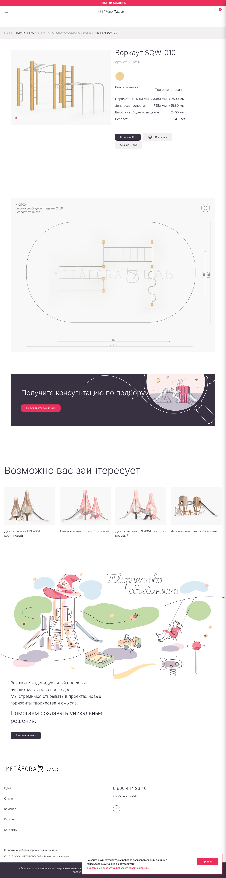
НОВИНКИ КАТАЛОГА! (113, 2)
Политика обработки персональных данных (30, 849)
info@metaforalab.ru (126, 796)
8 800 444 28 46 (130, 788)
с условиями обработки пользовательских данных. (118, 867)
